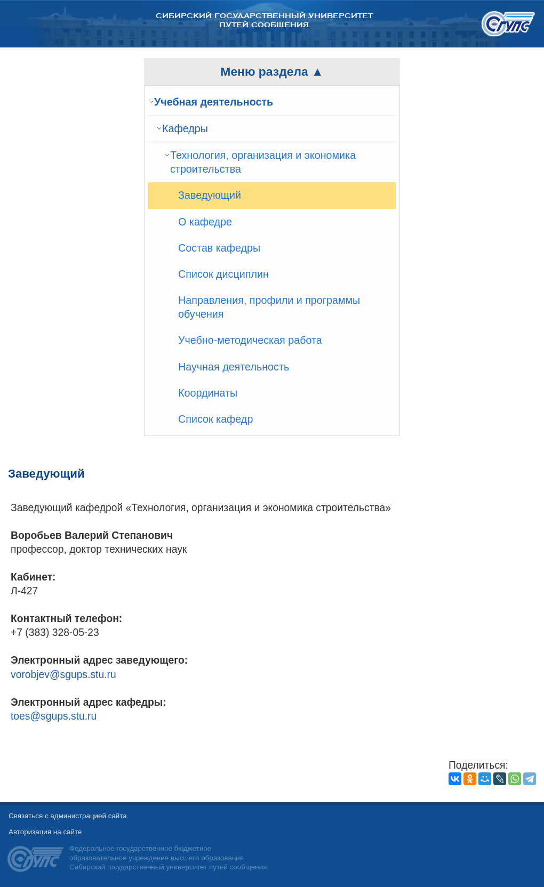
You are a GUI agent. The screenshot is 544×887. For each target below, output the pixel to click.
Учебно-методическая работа (250, 340)
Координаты (207, 393)
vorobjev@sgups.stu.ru (63, 674)
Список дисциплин (223, 274)
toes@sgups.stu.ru (54, 716)
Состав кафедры (219, 248)
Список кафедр (215, 419)
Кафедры (185, 128)
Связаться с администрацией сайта (68, 816)
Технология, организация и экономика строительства (263, 162)
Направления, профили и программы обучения (269, 307)
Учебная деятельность (213, 102)
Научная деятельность (233, 367)
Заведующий (209, 195)
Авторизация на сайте (45, 832)
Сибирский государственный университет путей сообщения (264, 20)
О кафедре (205, 222)
